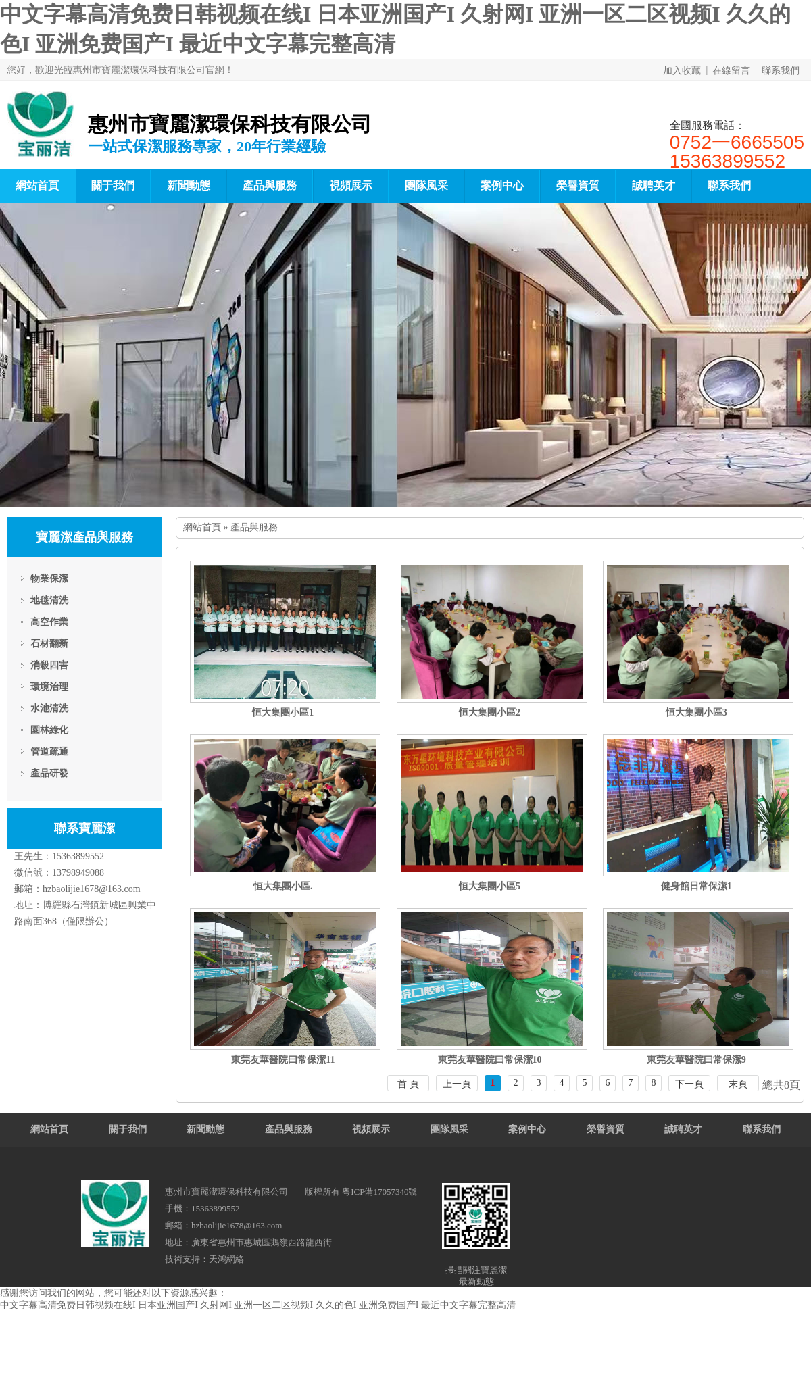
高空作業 (49, 622)
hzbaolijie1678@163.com (92, 889)
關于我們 (112, 185)
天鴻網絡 (226, 1259)
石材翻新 (49, 644)
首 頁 (408, 1084)
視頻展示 (350, 185)
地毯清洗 (49, 600)
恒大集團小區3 (696, 712)
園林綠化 (49, 730)
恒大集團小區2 (489, 712)
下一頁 (689, 1084)
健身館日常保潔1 (696, 886)
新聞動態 (188, 185)
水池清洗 (49, 708)
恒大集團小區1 (283, 712)
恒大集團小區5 (489, 886)
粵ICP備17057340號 (379, 1191)
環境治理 (49, 687)
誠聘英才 (653, 185)
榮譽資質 (577, 185)
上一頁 (457, 1084)
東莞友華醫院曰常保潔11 (283, 1060)
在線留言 (731, 71)
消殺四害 (49, 665)
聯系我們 (781, 71)
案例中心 (502, 185)
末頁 (738, 1084)
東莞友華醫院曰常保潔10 (490, 1060)
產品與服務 (270, 185)
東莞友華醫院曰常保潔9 (696, 1060)
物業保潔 (49, 579)
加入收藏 (682, 71)
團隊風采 (426, 185)
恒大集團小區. (283, 886)
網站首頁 (202, 527)
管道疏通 (49, 752)
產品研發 (49, 773)
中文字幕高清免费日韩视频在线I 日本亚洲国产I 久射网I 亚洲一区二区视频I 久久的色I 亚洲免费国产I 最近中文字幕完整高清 (258, 1305)
